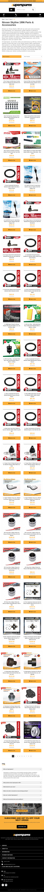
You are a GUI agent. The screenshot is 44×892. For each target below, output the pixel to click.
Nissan (7, 19)
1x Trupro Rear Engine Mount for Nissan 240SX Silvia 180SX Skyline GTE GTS (11, 742)
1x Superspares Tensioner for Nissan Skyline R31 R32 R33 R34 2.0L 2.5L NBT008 (32, 673)
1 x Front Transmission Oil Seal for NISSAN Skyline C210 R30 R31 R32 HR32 (32, 291)
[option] (22, 1)
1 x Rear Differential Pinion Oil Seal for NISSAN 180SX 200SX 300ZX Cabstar (32, 395)
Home (3, 19)
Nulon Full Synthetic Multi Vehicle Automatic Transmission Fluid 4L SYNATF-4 (32, 117)
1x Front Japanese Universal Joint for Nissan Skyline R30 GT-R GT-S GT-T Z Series (32, 603)
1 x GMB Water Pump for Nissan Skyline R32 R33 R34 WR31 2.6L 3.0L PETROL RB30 (11, 326)
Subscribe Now (22, 826)
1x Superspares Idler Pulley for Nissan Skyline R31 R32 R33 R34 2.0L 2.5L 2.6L (11, 673)
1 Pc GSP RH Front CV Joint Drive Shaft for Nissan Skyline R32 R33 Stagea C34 (12, 221)
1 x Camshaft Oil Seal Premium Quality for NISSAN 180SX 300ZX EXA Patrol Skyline (32, 256)
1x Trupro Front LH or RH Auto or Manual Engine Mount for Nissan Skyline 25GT (32, 708)
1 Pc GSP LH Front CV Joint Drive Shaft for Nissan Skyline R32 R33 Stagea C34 (32, 187)
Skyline (10, 19)
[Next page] (31, 756)
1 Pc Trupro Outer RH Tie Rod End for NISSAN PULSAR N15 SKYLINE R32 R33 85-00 (12, 256)
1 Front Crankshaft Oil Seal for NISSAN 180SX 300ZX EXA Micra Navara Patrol (11, 187)
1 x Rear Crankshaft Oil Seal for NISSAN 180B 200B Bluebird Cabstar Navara (32, 360)
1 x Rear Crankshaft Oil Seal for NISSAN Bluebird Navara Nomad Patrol (11, 395)
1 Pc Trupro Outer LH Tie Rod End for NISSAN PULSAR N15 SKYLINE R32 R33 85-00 (32, 221)
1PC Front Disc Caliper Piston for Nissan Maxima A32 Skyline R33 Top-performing (32, 534)
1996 (14, 19)
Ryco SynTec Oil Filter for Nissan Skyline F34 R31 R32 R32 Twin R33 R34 (12, 152)
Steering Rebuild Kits (31, 48)
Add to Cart (11, 91)
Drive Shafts (17, 48)
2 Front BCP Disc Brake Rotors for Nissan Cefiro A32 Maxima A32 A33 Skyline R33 (32, 742)
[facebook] (3, 885)
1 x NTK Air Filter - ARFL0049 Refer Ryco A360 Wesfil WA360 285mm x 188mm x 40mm (32, 326)
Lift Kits (37, 38)
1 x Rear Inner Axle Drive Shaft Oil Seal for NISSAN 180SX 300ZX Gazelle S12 (12, 430)
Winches (4, 49)
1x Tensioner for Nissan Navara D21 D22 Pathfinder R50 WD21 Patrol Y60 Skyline (11, 708)
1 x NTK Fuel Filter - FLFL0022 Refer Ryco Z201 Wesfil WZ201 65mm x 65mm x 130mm (11, 360)
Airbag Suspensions (27, 38)
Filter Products (6, 56)
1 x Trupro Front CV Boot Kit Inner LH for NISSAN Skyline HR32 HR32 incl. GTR (12, 465)
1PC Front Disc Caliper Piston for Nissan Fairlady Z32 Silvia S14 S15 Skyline (12, 534)
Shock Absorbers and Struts (27, 36)
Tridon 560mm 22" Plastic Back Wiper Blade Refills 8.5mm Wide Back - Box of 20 (32, 152)
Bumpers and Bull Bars (15, 38)
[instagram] (6, 885)
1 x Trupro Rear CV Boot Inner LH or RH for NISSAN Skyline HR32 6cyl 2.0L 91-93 (32, 465)
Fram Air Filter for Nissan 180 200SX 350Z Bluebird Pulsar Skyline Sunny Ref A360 (32, 83)
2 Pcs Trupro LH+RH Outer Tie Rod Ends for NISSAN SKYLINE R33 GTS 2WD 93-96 (11, 83)
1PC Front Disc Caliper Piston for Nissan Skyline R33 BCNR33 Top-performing (11, 569)
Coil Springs (23, 49)
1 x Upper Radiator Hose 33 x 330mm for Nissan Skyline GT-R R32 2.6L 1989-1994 (32, 499)
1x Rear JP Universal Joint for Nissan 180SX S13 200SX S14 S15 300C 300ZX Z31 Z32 (32, 638)
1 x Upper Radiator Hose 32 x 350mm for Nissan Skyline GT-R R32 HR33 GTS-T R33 (11, 499)
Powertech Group (33, 889)
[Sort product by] (32, 56)
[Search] (33, 10)
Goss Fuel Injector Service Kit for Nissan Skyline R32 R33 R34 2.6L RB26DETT (11, 117)
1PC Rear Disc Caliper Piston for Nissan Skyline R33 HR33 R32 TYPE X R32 (12, 603)
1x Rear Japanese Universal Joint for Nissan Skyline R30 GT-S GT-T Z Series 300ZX (11, 638)
